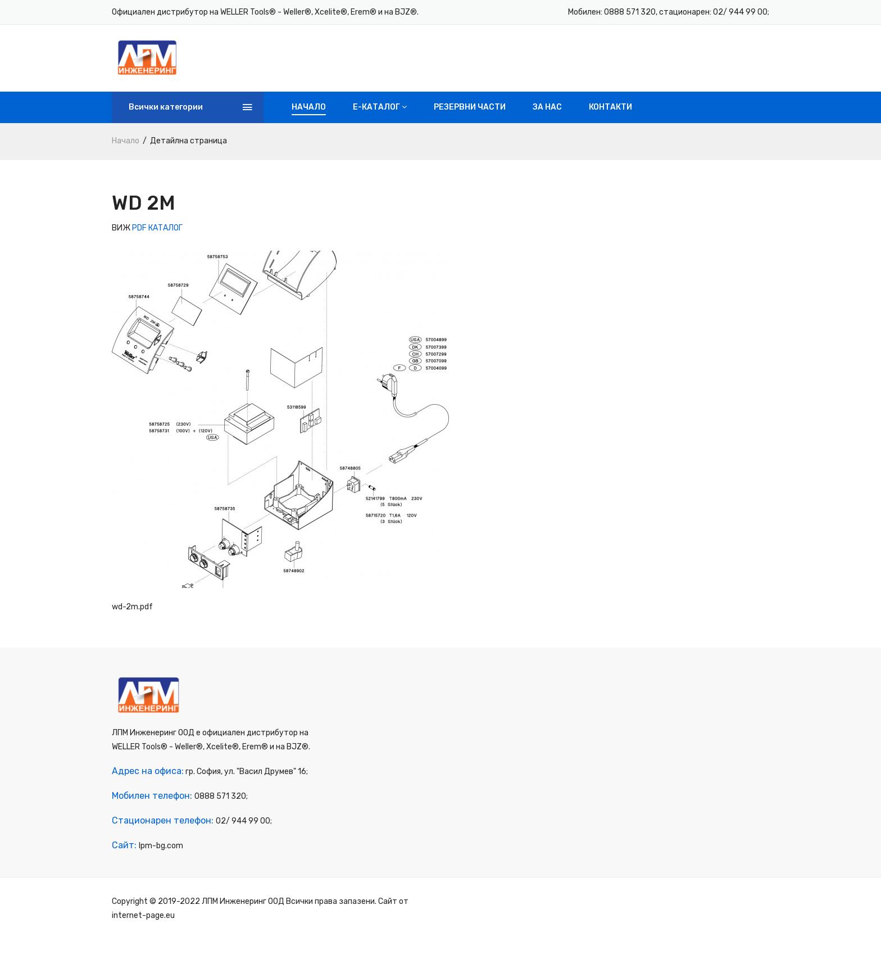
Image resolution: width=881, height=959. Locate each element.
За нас (547, 118)
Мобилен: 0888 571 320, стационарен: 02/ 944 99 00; (668, 12)
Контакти (610, 118)
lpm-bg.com (161, 865)
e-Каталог (380, 118)
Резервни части (470, 118)
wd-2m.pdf (132, 617)
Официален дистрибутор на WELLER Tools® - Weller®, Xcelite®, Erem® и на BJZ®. (265, 12)
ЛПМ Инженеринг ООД (243, 921)
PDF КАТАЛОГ (157, 238)
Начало (309, 118)
